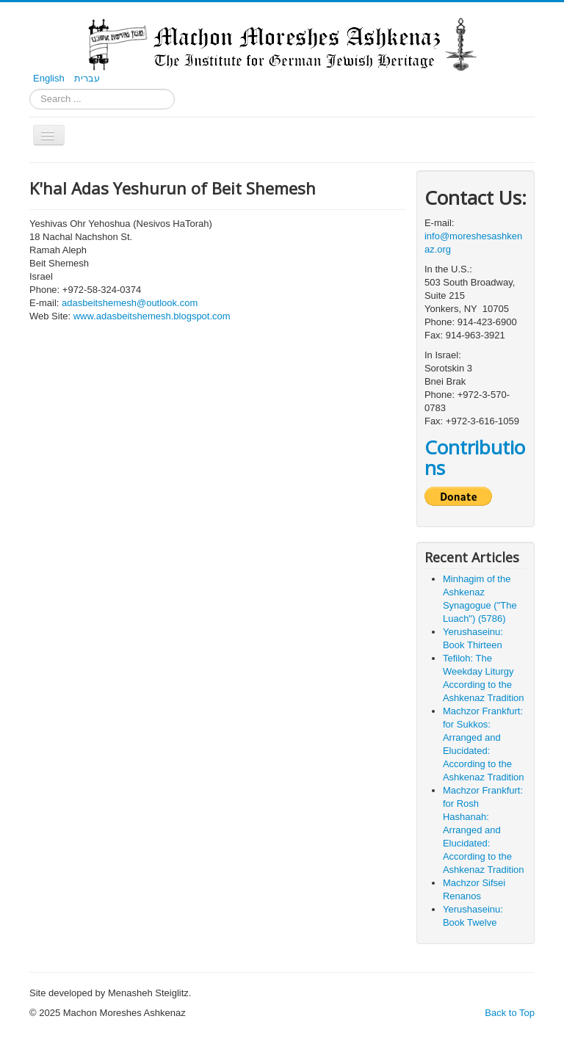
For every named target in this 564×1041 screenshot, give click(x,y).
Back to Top (510, 1012)
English (50, 78)
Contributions (474, 457)
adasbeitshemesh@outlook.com (130, 302)
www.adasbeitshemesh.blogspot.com (152, 316)
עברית (87, 78)
